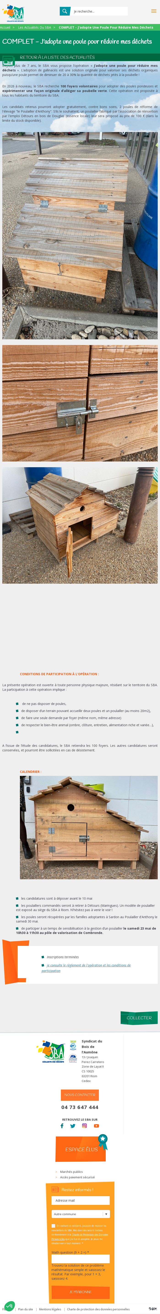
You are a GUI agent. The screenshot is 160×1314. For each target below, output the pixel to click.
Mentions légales (50, 1309)
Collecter (139, 1018)
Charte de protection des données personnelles (98, 1309)
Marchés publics (71, 1172)
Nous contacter (80, 1095)
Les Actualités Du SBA (34, 27)
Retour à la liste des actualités (57, 57)
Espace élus (81, 1150)
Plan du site (25, 1309)
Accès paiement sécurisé (77, 1177)
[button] (9, 1306)
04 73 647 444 (79, 1107)
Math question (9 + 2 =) (70, 1252)
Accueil (5, 27)
